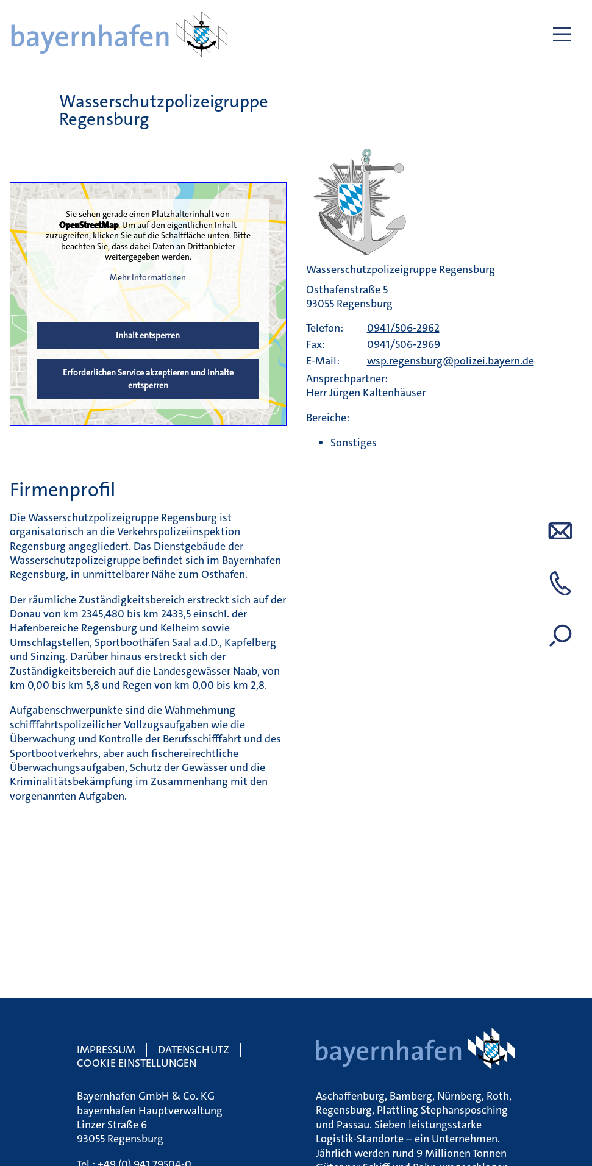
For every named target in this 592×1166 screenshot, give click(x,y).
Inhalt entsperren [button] (148, 335)
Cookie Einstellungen (136, 1063)
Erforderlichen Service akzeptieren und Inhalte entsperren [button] (148, 379)
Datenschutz (193, 1049)
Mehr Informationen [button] (148, 277)
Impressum (106, 1049)
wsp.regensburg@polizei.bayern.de (450, 361)
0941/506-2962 (403, 328)
